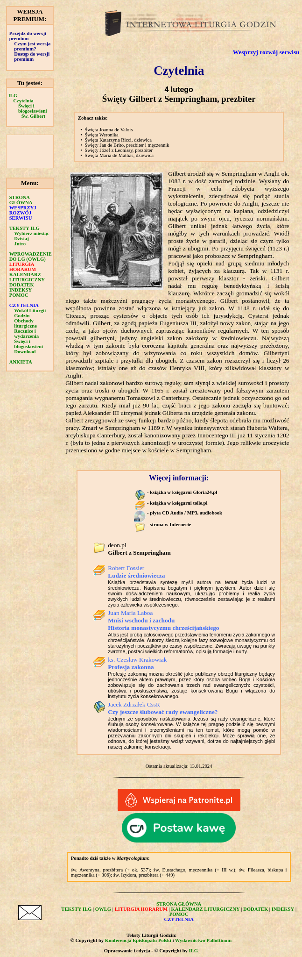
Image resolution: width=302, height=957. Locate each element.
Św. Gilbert (33, 116)
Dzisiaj (21, 238)
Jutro (20, 243)
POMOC (18, 295)
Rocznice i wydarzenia (26, 334)
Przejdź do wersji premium (27, 36)
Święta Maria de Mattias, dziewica (119, 155)
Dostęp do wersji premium (31, 56)
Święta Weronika (101, 134)
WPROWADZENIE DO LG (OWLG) (30, 256)
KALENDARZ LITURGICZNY (27, 277)
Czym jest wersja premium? (32, 46)
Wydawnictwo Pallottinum (203, 940)
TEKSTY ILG (24, 228)
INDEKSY (20, 290)
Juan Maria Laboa (163, 620)
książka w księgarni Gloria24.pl (183, 492)
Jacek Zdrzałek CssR (163, 708)
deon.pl (139, 549)
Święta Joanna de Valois (108, 129)
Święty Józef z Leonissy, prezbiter (118, 150)
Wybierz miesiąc (31, 233)
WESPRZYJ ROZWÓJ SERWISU (22, 213)
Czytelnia (23, 100)
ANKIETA (20, 361)
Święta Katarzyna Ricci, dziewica (118, 140)
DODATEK (21, 284)
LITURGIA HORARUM (22, 267)
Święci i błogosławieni (32, 108)
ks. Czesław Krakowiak (137, 663)
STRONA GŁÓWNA (21, 200)
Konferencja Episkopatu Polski (138, 940)
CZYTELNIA (24, 305)
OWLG (103, 909)
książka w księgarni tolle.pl (178, 503)
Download (24, 351)
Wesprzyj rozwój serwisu (266, 52)
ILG (13, 95)
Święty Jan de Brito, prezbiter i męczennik (126, 145)
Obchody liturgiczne (25, 323)
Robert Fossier (136, 571)
